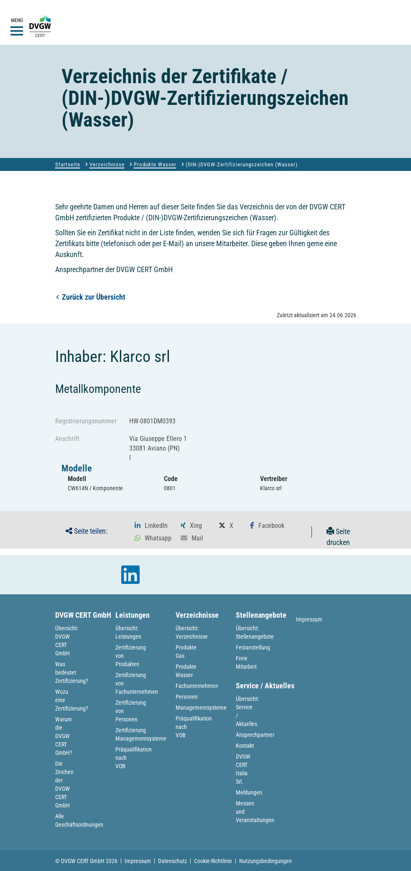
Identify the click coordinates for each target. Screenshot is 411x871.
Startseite (67, 164)
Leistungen (132, 615)
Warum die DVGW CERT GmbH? (63, 736)
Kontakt (245, 745)
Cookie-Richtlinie (213, 860)
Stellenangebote (261, 615)
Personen (187, 696)
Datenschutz (172, 860)
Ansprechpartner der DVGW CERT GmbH (114, 269)
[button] (151, 525)
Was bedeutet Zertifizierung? (71, 672)
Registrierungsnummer (86, 421)
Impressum (309, 619)
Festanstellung (253, 647)
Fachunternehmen (197, 686)
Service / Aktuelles (265, 685)
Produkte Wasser (155, 164)
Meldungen (249, 792)
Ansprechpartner (255, 734)
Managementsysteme (201, 707)
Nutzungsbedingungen (265, 860)
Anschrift (67, 439)
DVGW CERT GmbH (83, 615)
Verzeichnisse (107, 164)
